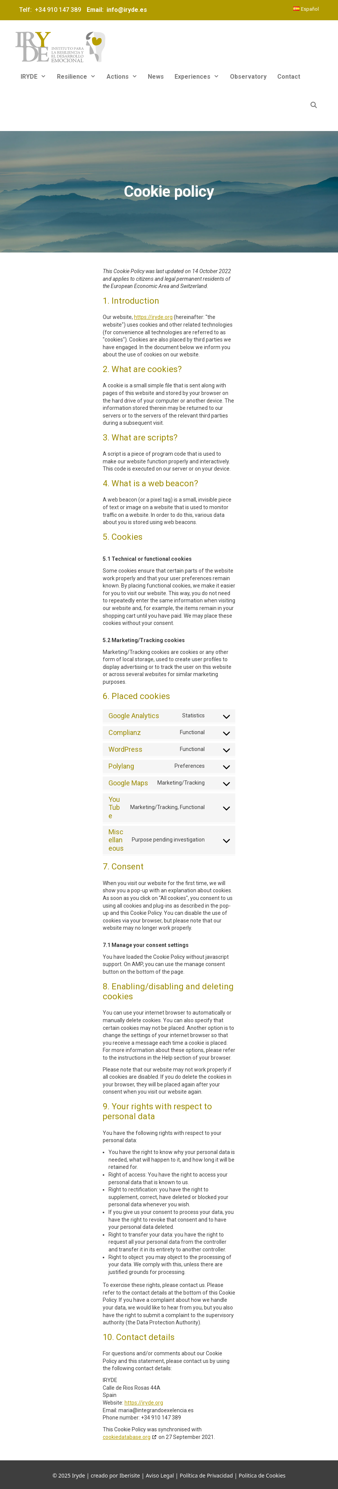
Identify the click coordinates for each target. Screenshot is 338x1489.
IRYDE (36, 76)
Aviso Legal (160, 1475)
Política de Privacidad (206, 1475)
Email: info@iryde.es (116, 9)
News (156, 76)
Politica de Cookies (262, 1475)
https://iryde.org (153, 317)
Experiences (200, 76)
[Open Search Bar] (313, 105)
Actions (125, 76)
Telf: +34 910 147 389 (51, 9)
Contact (288, 76)
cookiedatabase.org (126, 1437)
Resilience (79, 76)
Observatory (248, 76)
